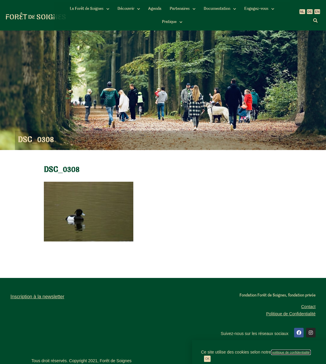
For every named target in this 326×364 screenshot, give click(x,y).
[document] (163, 182)
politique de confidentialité (291, 352)
